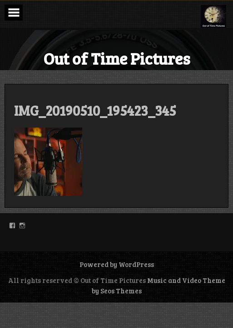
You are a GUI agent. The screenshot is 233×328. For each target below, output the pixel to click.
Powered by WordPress (116, 264)
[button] (213, 16)
